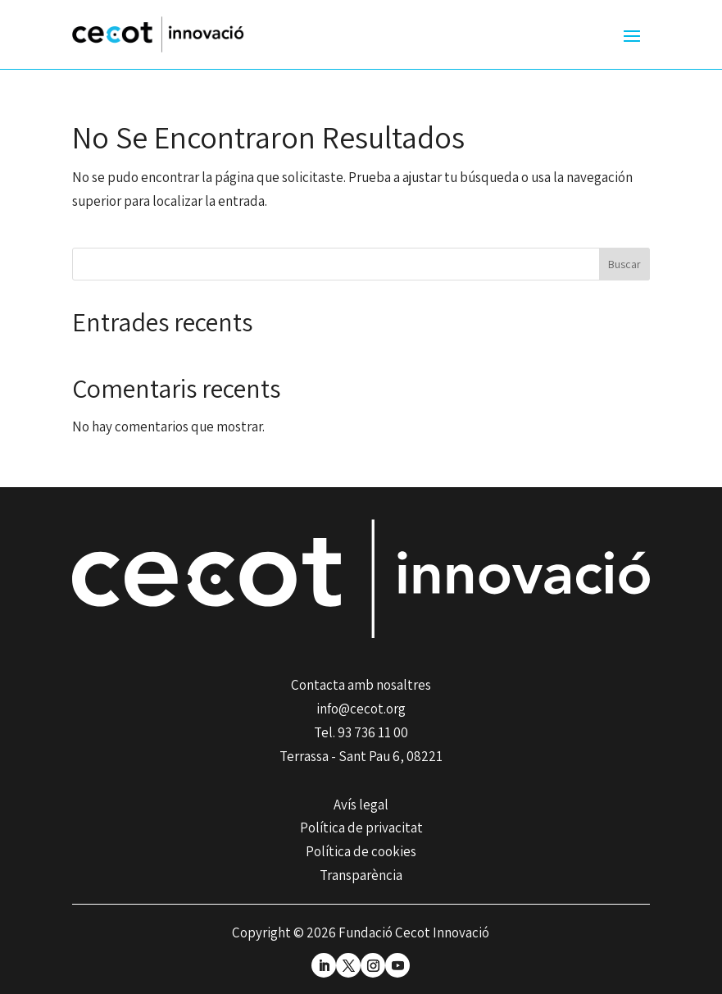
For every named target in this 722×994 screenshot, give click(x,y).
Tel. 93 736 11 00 (361, 732)
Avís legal (361, 805)
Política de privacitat (361, 827)
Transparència (361, 875)
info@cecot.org (361, 709)
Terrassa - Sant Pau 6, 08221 (361, 756)
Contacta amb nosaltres (361, 685)
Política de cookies (361, 851)
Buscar (624, 264)
